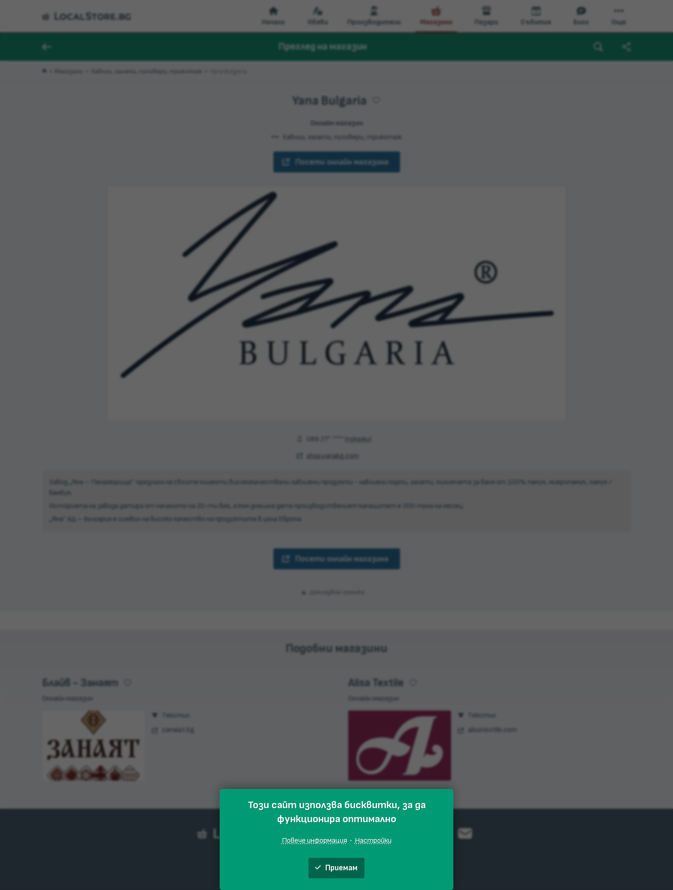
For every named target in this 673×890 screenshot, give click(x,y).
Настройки (373, 840)
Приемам (336, 868)
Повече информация (314, 840)
